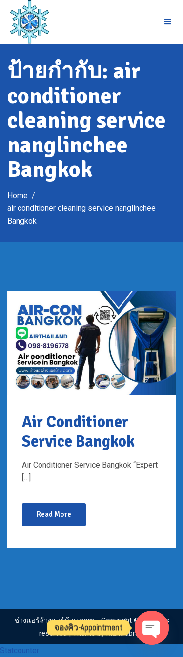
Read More (54, 514)
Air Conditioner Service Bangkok (78, 432)
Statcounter (19, 650)
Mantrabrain (125, 633)
